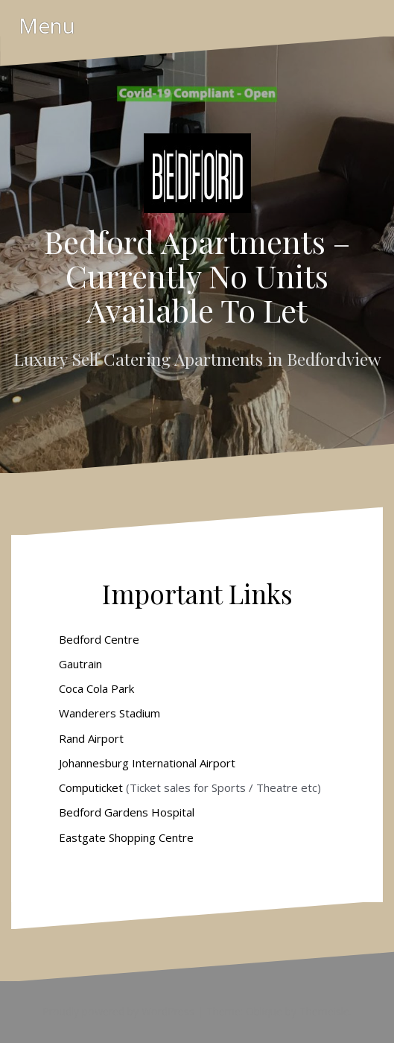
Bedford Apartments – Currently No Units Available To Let (197, 276)
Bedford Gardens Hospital (126, 812)
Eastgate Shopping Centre (125, 837)
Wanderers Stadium (109, 713)
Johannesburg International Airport (147, 762)
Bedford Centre (99, 639)
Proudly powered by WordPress (118, 1011)
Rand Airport (91, 738)
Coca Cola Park (96, 688)
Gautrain (80, 663)
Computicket (91, 787)
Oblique (264, 1011)
